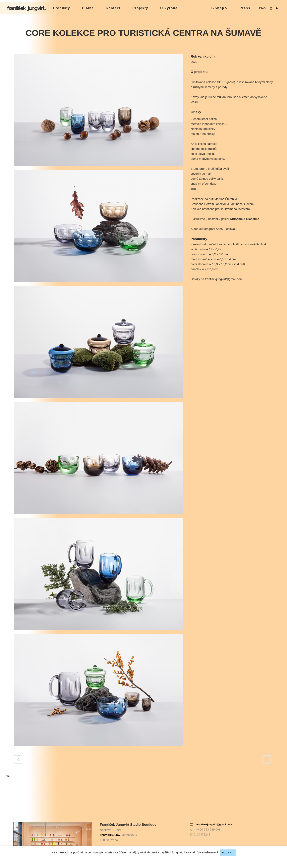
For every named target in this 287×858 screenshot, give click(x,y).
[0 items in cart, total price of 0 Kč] (268, 8)
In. (7, 783)
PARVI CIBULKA (110, 823)
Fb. (8, 776)
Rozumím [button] (227, 852)
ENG (260, 8)
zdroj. (193, 189)
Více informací (207, 852)
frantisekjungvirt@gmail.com (214, 812)
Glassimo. (253, 219)
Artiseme (236, 219)
